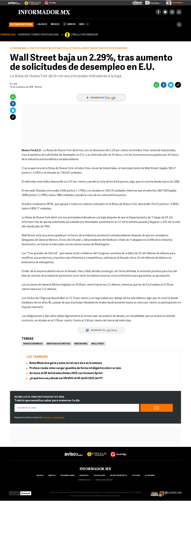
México (55, 24)
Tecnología (99, 475)
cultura (136, 475)
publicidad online (104, 480)
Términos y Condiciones (53, 418)
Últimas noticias (21, 24)
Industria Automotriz (58, 344)
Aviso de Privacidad (78, 496)
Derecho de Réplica (94, 496)
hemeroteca (84, 480)
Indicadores (80, 344)
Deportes (84, 475)
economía (150, 475)
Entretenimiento (118, 475)
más (84, 24)
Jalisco (42, 24)
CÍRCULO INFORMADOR (84, 35)
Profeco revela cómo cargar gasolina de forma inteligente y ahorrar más (75, 368)
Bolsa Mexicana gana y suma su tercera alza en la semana (66, 363)
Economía (15, 48)
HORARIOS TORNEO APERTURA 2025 (38, 35)
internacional (67, 475)
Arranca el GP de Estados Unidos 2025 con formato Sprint (66, 373)
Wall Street (97, 344)
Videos (69, 24)
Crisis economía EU (33, 344)
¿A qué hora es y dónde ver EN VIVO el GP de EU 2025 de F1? (66, 378)
